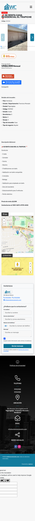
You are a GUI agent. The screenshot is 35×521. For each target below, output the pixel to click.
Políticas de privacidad (17, 365)
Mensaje (6, 329)
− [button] (4, 221)
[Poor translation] (7, 480)
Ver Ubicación (17, 268)
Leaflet (19, 252)
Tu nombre (7, 309)
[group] (17, 37)
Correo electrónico (9, 316)
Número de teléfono (9, 322)
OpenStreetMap (29, 252)
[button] (2, 46)
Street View (8, 56)
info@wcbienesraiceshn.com (13, 300)
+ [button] (4, 218)
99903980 (8, 297)
